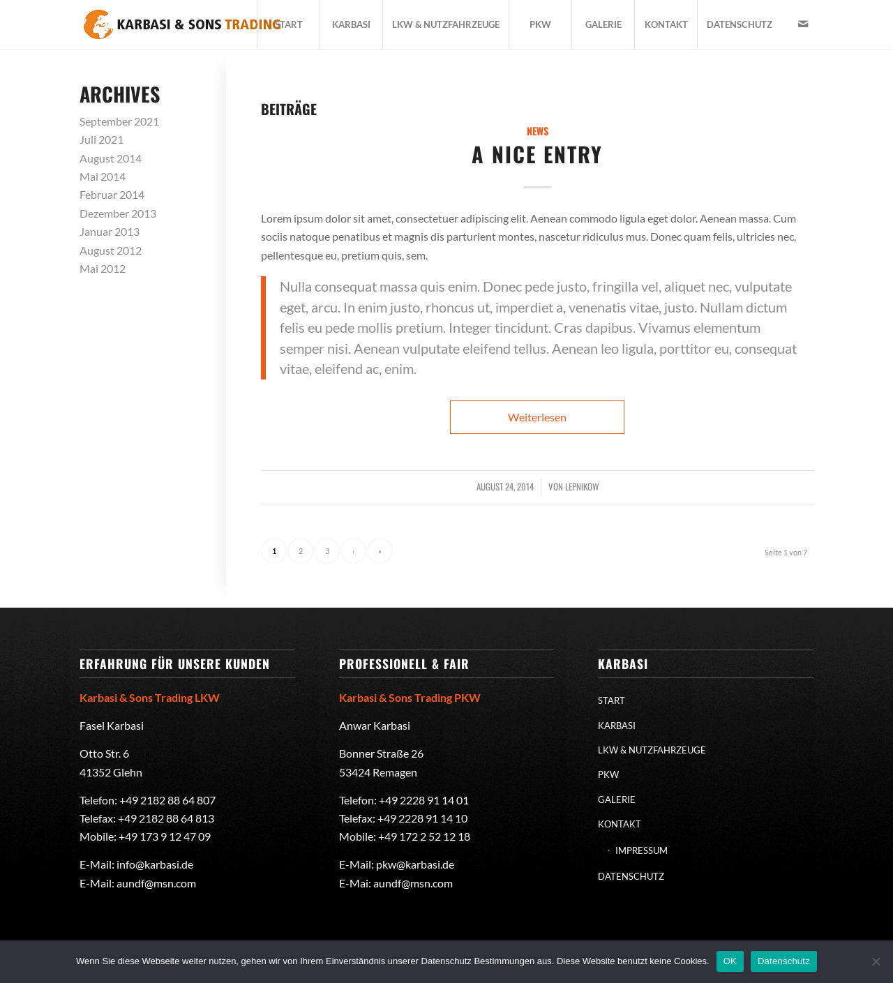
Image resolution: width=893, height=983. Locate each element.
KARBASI (617, 725)
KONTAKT (619, 824)
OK (730, 961)
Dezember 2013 (118, 213)
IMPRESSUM (641, 850)
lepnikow (582, 486)
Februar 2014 (112, 194)
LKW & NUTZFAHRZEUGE (652, 750)
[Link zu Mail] (803, 23)
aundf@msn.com (156, 883)
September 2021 (119, 121)
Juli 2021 (101, 139)
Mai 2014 (103, 176)
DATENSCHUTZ (631, 876)
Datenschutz (784, 961)
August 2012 (111, 250)
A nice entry (537, 154)
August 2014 (111, 158)
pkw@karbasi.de (415, 864)
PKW (608, 774)
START (611, 700)
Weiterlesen (537, 416)
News (537, 130)
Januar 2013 (110, 231)
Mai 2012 (103, 268)
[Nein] (876, 961)
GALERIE (617, 799)
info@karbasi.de (155, 864)
